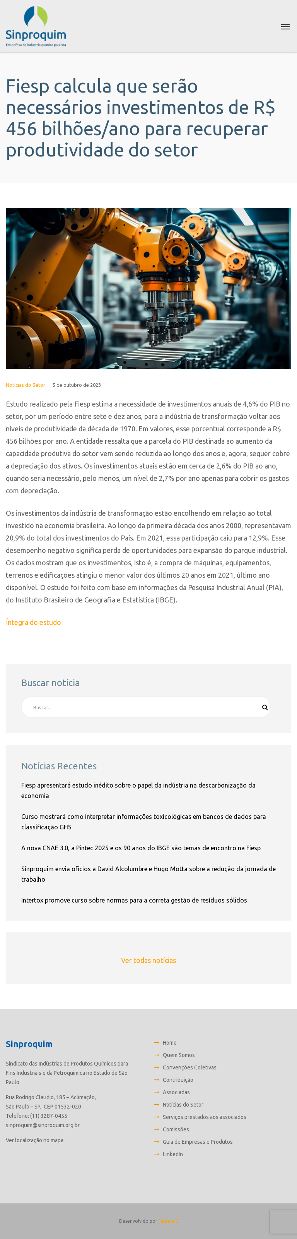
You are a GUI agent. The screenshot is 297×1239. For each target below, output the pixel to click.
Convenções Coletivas (190, 1067)
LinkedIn (173, 1154)
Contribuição (178, 1080)
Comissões (176, 1129)
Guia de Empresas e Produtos (198, 1142)
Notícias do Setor (25, 385)
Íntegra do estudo (33, 622)
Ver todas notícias (148, 960)
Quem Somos (179, 1055)
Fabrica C (168, 1221)
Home (170, 1043)
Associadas (176, 1092)
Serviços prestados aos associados (204, 1117)
